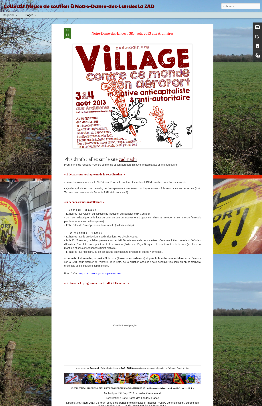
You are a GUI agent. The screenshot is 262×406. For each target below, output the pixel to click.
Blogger (172, 404)
